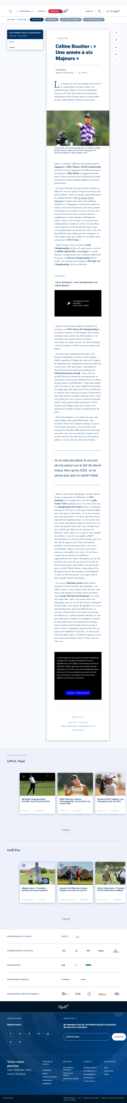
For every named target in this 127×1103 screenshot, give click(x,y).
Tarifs (45, 1073)
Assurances (47, 1080)
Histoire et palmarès (70, 19)
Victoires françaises (93, 19)
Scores (12, 47)
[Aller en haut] (116, 61)
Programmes (89, 1074)
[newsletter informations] (76, 1018)
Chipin (106, 1074)
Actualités (36, 19)
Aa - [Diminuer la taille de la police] (116, 47)
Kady (106, 1067)
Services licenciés (50, 1077)
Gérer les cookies (70, 1100)
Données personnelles (91, 1098)
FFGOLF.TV (42, 11)
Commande (47, 1070)
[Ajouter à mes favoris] (116, 33)
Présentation (89, 1067)
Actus (11, 42)
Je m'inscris (119, 1037)
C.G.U (79, 1098)
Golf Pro (10, 19)
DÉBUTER (89, 11)
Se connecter (89, 1071)
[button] (10, 11)
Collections (89, 1081)
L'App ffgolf (109, 1071)
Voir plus (66, 830)
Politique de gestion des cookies (112, 1098)
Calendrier (51, 19)
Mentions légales (70, 1098)
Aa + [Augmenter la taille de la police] (116, 54)
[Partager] (116, 40)
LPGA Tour (22, 19)
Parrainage (47, 1083)
